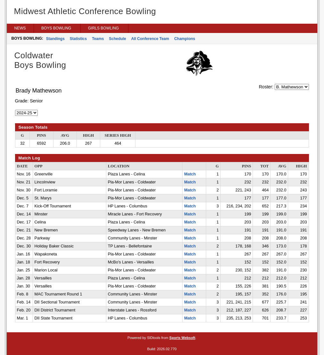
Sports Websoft (182, 338)
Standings (55, 38)
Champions (184, 38)
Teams (98, 38)
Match (190, 174)
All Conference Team (150, 38)
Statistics (78, 38)
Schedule (117, 38)
